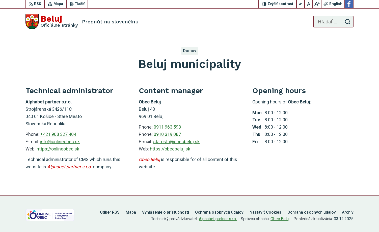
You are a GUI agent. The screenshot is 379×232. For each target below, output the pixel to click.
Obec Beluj (279, 218)
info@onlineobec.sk (60, 141)
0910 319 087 (167, 134)
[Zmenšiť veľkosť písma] (301, 4)
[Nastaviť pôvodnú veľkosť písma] (309, 4)
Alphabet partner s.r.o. (218, 218)
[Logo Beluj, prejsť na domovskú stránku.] (51, 21)
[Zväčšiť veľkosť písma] (317, 4)
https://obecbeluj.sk (170, 148)
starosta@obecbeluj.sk (176, 141)
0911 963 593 (167, 127)
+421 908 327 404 (58, 134)
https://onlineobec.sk (58, 148)
